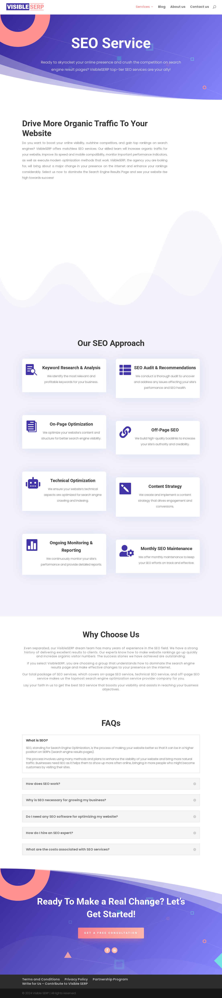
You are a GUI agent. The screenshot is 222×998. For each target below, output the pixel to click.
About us (177, 7)
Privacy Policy (76, 979)
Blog (162, 7)
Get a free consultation (111, 932)
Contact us (199, 7)
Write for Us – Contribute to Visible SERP (55, 983)
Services (143, 7)
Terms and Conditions (41, 979)
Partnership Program (110, 979)
